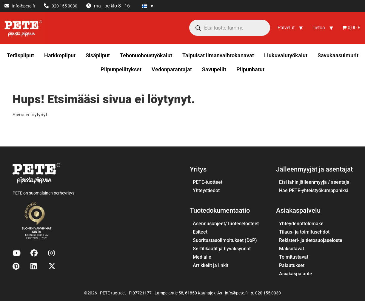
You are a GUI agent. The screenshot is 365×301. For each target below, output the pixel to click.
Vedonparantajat (172, 69)
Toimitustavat (293, 257)
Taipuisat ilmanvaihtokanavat (218, 55)
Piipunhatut (250, 69)
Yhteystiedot (206, 190)
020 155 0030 (64, 6)
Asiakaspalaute (295, 274)
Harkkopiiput (60, 55)
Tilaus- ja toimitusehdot (304, 232)
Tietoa (318, 27)
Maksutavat (291, 248)
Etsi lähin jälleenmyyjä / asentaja (314, 182)
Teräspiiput (20, 55)
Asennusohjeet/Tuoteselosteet (226, 223)
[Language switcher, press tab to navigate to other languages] (147, 6)
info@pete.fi (23, 6)
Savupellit (214, 69)
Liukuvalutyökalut (285, 55)
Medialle (202, 257)
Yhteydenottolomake (301, 223)
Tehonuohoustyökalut (146, 55)
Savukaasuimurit (338, 55)
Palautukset (291, 265)
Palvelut (286, 27)
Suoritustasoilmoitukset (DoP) (225, 240)
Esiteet (200, 232)
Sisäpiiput (98, 55)
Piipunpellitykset (121, 69)
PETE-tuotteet (207, 182)
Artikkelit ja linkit (210, 265)
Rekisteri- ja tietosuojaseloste (310, 240)
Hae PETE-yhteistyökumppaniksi (313, 190)
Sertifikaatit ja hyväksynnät (222, 248)
